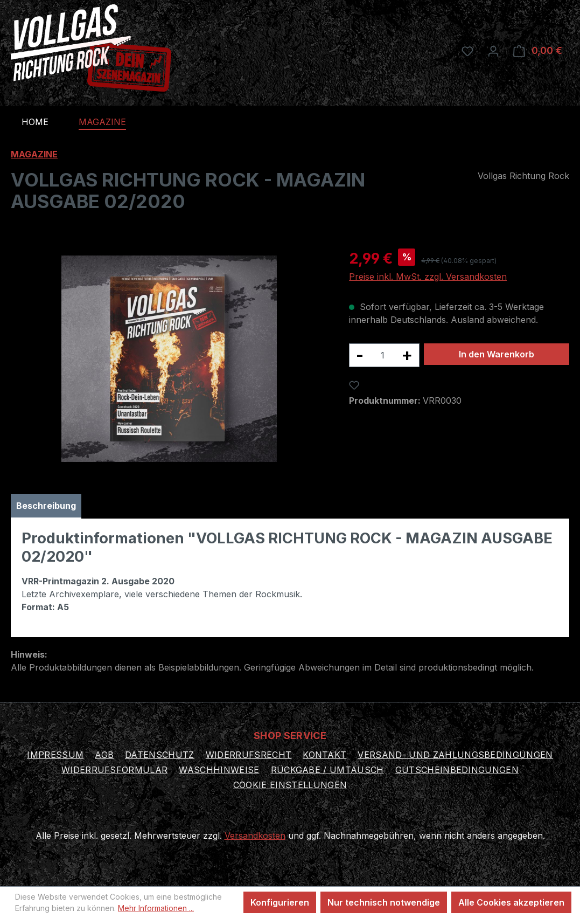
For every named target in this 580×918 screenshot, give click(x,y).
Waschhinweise (219, 769)
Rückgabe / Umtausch (327, 769)
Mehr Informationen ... (156, 908)
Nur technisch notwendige (383, 902)
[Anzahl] (382, 355)
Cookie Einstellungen (290, 784)
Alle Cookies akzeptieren (511, 902)
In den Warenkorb (496, 354)
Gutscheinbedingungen (457, 769)
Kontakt (324, 754)
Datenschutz (159, 754)
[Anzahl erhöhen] (407, 355)
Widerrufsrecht (248, 754)
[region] (169, 358)
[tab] (46, 506)
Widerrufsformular (114, 769)
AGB (104, 754)
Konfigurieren (279, 902)
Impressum (55, 754)
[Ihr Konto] (493, 50)
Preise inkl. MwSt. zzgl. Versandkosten (428, 276)
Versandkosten (255, 835)
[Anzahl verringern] (359, 355)
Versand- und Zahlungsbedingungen (455, 754)
